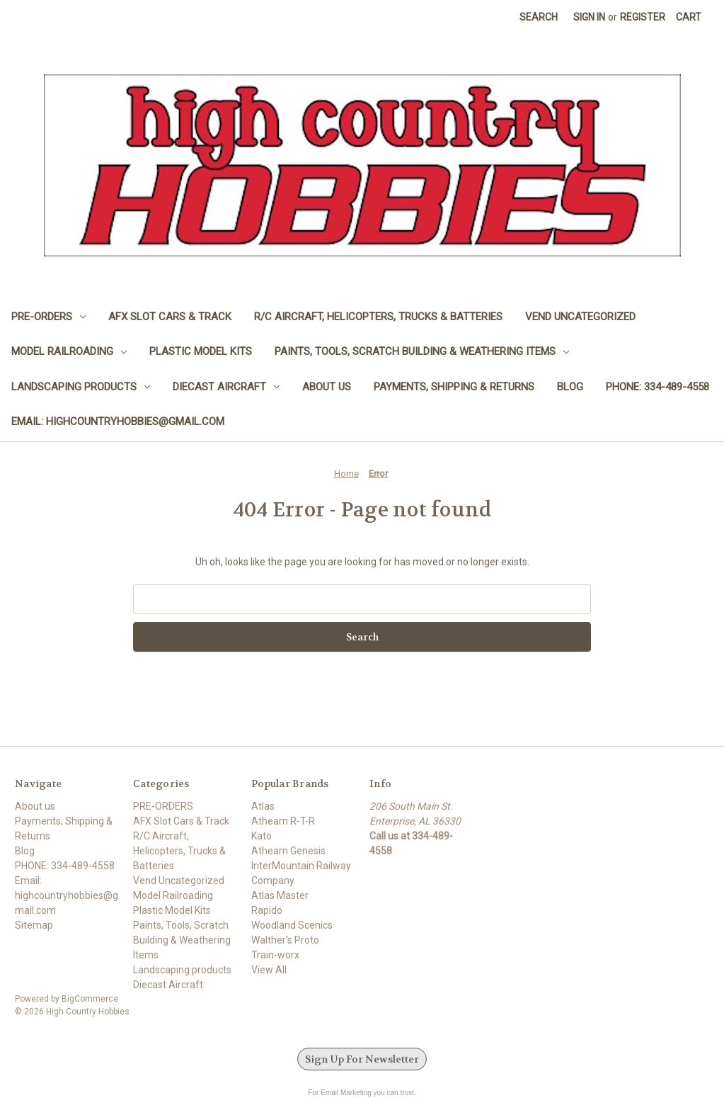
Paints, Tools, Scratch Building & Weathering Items (422, 351)
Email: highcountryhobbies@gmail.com (117, 421)
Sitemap (34, 925)
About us (326, 386)
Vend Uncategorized (580, 316)
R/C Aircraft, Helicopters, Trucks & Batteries (378, 316)
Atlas (263, 806)
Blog (570, 386)
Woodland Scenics (292, 925)
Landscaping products (80, 386)
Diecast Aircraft (226, 386)
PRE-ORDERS (48, 316)
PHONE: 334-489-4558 (657, 386)
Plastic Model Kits (200, 351)
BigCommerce (90, 999)
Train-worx (275, 955)
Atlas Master (280, 895)
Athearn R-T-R (283, 821)
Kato (261, 836)
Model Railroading (69, 351)
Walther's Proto (285, 940)
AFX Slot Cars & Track (169, 316)
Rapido (266, 910)
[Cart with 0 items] (688, 17)
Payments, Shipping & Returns (454, 386)
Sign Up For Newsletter (362, 1059)
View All (269, 969)
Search (538, 17)
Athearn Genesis (288, 850)
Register (642, 17)
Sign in (589, 17)
